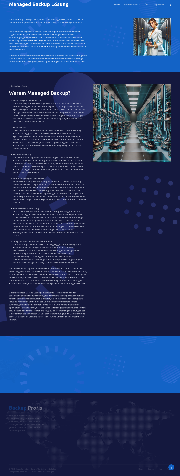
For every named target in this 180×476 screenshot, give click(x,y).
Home (117, 4)
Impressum (159, 4)
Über (147, 4)
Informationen (131, 4)
